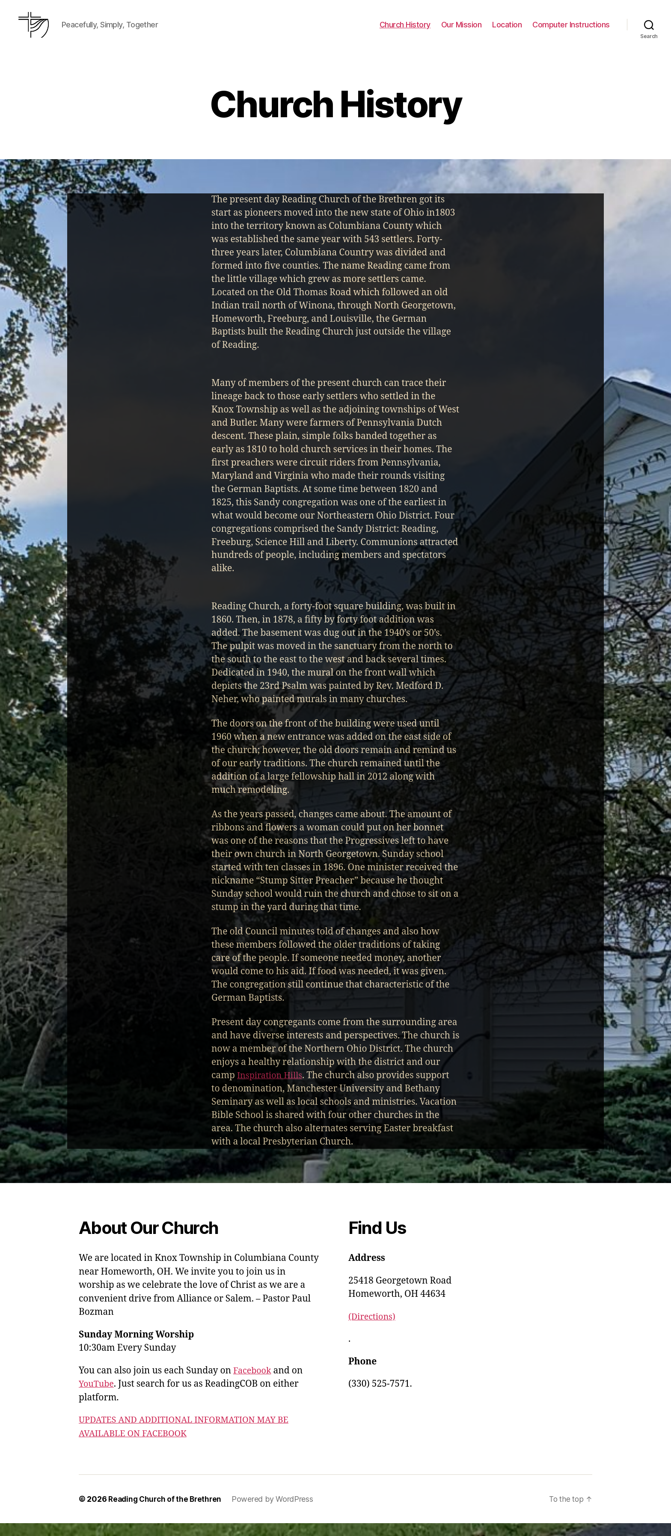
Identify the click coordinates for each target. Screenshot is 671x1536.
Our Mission (461, 31)
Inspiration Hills (271, 1088)
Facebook (253, 1383)
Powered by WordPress (277, 1511)
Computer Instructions (571, 31)
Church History (405, 31)
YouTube (97, 1397)
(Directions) (373, 1329)
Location (507, 31)
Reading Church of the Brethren (167, 1511)
